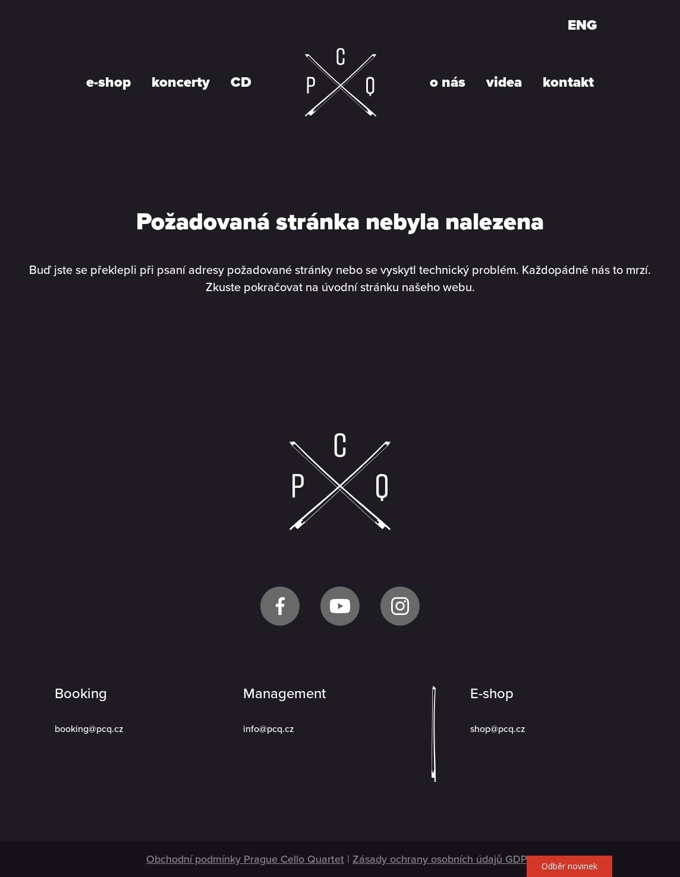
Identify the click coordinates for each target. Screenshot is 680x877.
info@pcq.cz (268, 729)
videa (504, 82)
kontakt (568, 82)
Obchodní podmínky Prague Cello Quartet (245, 859)
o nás (447, 82)
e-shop (108, 82)
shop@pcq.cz (497, 729)
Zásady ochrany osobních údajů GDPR (443, 859)
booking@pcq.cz (89, 729)
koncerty (181, 82)
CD (241, 82)
